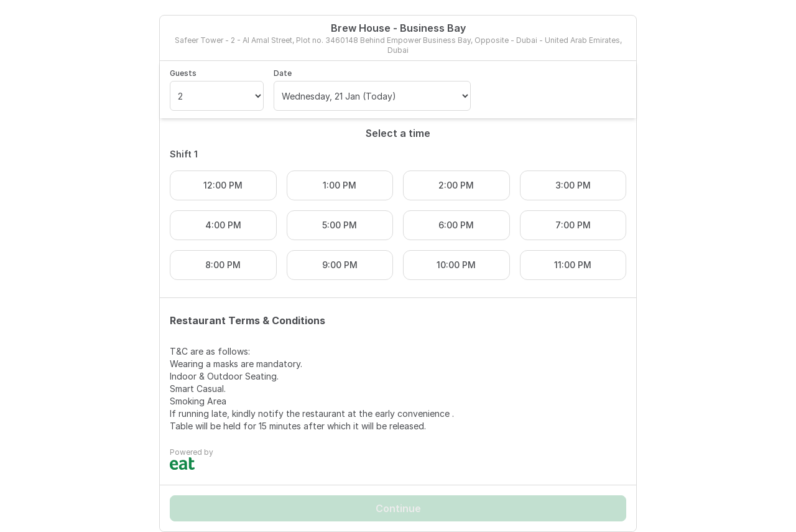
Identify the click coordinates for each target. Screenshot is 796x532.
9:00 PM (340, 264)
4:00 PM (223, 225)
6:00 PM (456, 225)
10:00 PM (456, 264)
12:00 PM (223, 185)
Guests (183, 73)
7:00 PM (573, 225)
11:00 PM (572, 264)
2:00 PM (456, 185)
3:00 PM (573, 185)
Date (283, 73)
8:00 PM (223, 264)
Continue (398, 508)
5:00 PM (339, 225)
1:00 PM (339, 185)
